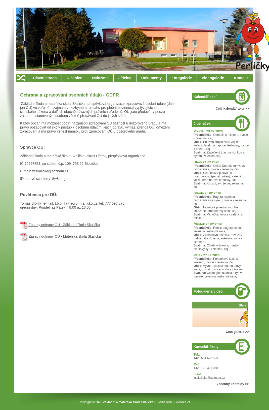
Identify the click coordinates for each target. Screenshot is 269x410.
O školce (74, 78)
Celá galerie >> (237, 332)
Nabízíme (100, 78)
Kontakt (241, 78)
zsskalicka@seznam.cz (50, 171)
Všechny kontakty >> (232, 384)
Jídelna (124, 78)
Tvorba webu (164, 402)
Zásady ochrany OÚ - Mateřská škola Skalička (60, 236)
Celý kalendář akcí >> (232, 108)
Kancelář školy (206, 347)
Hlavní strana (45, 78)
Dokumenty (151, 78)
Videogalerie (213, 78)
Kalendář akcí (205, 97)
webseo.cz (183, 402)
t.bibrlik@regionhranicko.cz (76, 203)
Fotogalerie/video (208, 291)
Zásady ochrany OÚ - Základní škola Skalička (60, 225)
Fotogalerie (181, 78)
